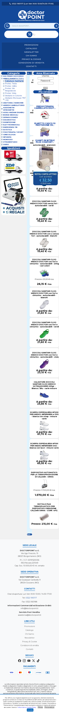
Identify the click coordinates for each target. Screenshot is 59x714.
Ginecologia (9, 135)
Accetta (30, 710)
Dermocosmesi (10, 117)
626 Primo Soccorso (13, 76)
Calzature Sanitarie (14, 81)
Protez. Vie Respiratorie (10, 89)
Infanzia (7, 137)
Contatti (31, 66)
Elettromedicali (11, 125)
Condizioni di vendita (31, 63)
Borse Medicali (10, 115)
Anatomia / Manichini (13, 103)
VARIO (6, 144)
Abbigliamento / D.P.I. (13, 79)
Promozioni (31, 45)
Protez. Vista (10, 93)
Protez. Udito (11, 86)
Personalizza (49, 707)
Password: (45, 81)
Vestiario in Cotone (13, 96)
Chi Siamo (31, 55)
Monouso (8, 139)
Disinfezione (9, 122)
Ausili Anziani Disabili (13, 112)
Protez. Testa (11, 83)
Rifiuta (40, 707)
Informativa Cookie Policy (27, 707)
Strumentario (10, 142)
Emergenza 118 (10, 127)
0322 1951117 (31, 598)
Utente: (45, 76)
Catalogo (31, 48)
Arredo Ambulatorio (13, 105)
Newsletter (31, 52)
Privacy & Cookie (31, 59)
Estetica (7, 130)
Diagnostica (9, 120)
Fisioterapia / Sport (13, 132)
